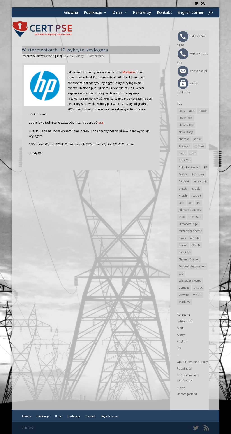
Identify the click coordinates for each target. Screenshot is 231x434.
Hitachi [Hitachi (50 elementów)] (183, 195)
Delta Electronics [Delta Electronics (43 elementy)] (189, 167)
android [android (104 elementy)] (184, 139)
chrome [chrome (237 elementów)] (199, 146)
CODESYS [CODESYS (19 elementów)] (184, 160)
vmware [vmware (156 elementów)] (184, 295)
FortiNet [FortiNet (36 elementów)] (184, 181)
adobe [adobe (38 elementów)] (203, 111)
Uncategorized (187, 394)
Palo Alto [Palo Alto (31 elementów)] (184, 252)
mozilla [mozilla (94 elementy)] (194, 238)
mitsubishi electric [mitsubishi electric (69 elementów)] (190, 231)
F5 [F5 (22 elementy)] (205, 167)
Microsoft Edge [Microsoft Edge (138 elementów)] (188, 224)
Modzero (128, 72)
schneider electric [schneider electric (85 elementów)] (190, 280)
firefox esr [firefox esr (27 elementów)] (197, 174)
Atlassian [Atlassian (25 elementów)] (184, 146)
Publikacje (93, 13)
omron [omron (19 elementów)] (183, 245)
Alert (180, 328)
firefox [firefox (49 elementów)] (183, 174)
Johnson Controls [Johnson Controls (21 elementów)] (190, 210)
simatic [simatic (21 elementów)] (198, 287)
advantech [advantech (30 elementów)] (185, 118)
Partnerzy (142, 13)
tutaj (100, 122)
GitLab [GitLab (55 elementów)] (183, 189)
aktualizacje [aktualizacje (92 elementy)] (186, 132)
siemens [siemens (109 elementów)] (184, 287)
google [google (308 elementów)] (195, 189)
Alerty (80, 56)
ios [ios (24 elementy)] (190, 203)
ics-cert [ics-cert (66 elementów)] (196, 195)
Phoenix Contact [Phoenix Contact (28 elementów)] (189, 259)
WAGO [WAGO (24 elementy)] (197, 295)
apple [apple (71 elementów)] (197, 139)
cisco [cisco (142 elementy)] (182, 153)
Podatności (184, 368)
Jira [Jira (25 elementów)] (198, 203)
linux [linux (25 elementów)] (182, 217)
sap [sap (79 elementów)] (181, 274)
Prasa (181, 387)
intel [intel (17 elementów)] (181, 203)
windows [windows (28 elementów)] (184, 302)
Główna (71, 13)
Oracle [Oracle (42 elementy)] (196, 245)
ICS (179, 348)
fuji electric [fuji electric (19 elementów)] (200, 181)
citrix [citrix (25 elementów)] (192, 153)
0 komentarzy (95, 56)
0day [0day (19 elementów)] (182, 111)
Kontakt (164, 13)
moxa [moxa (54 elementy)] (182, 238)
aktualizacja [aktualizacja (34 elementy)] (186, 125)
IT (178, 355)
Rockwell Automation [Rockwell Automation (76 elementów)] (192, 266)
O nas (117, 13)
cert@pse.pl (192, 71)
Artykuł (181, 341)
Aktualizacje (185, 321)
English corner (191, 13)
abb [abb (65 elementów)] (191, 111)
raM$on (49, 56)
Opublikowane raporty (192, 362)
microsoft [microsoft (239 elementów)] (195, 217)
